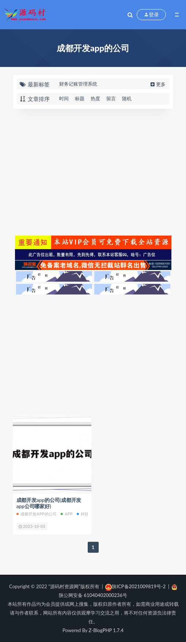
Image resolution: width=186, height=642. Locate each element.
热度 (95, 98)
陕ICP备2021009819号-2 (135, 586)
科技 (83, 513)
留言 (111, 98)
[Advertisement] (93, 171)
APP (66, 513)
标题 (79, 98)
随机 (127, 98)
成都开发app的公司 (36, 513)
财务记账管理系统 (78, 84)
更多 (157, 84)
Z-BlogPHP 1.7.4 (106, 630)
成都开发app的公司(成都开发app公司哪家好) (48, 503)
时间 (64, 98)
